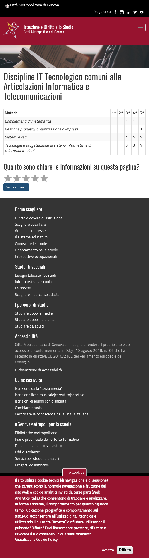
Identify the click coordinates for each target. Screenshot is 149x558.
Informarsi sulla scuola (33, 281)
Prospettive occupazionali (36, 256)
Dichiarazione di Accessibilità (38, 370)
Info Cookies (74, 478)
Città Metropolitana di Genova (32, 5)
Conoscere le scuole (31, 243)
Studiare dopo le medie (34, 313)
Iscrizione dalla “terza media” (38, 388)
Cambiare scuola (28, 407)
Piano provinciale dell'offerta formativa (47, 439)
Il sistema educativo (31, 237)
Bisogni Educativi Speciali (35, 275)
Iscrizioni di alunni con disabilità (40, 401)
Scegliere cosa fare (30, 224)
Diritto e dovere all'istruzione (38, 217)
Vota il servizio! (16, 187)
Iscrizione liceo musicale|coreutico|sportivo (49, 394)
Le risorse (23, 287)
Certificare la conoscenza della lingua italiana (52, 414)
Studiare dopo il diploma (35, 319)
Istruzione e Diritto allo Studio (48, 29)
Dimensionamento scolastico (38, 445)
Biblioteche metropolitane (36, 432)
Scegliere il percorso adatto (37, 294)
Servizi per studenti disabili (37, 458)
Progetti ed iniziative (32, 465)
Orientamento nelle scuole (36, 250)
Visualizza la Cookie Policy (36, 545)
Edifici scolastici (28, 452)
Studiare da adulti (29, 326)
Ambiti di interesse (30, 230)
